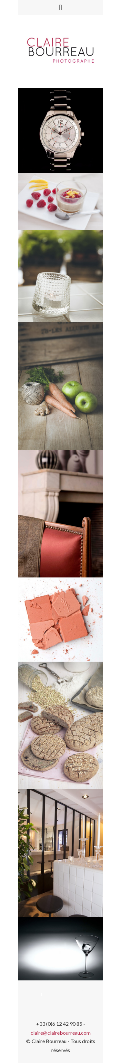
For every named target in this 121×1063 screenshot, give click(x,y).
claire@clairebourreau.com (61, 1033)
